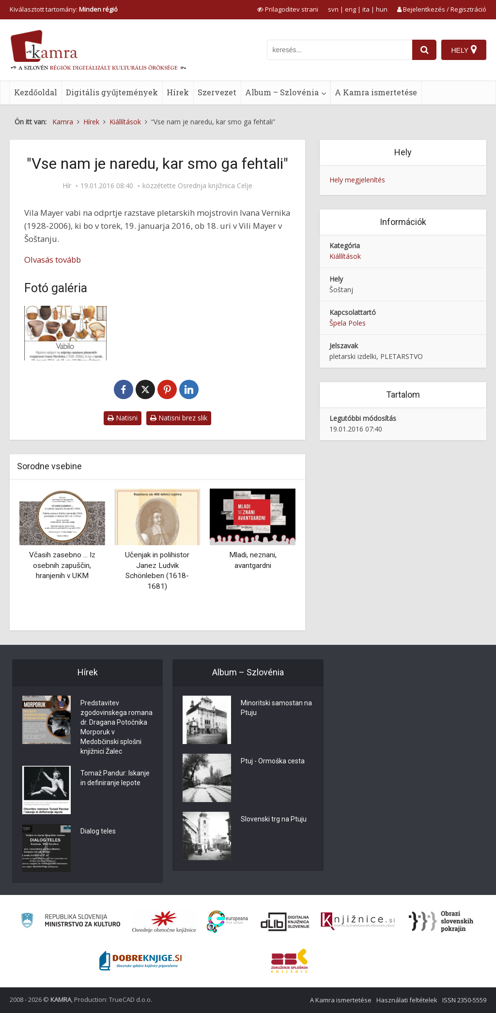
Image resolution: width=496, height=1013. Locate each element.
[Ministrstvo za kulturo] (70, 921)
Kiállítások (345, 256)
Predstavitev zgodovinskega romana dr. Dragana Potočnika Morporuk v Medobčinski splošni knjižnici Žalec (116, 727)
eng (350, 9)
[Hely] (463, 50)
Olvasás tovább (52, 259)
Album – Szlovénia (282, 92)
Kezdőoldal (35, 92)
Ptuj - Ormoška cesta (273, 761)
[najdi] (424, 50)
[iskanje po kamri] (339, 50)
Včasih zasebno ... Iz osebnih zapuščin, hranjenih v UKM (62, 565)
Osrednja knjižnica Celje (215, 185)
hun (382, 9)
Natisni (123, 417)
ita (366, 9)
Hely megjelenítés (357, 179)
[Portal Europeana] (227, 921)
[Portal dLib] (285, 921)
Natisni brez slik (178, 417)
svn (333, 9)
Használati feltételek (406, 1000)
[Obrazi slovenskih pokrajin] (441, 921)
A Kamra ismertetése (376, 92)
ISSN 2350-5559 (464, 1000)
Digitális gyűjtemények (112, 92)
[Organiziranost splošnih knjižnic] (164, 921)
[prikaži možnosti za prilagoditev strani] (287, 9)
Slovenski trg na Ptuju (274, 819)
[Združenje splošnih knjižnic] (289, 961)
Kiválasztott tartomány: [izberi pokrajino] (64, 9)
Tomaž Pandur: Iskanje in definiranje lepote (115, 778)
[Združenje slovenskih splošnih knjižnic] (357, 921)
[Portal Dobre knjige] (140, 960)
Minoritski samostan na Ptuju (276, 707)
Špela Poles (347, 323)
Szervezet (217, 92)
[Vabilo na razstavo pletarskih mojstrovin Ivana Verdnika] (65, 333)
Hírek (178, 92)
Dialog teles (98, 831)
